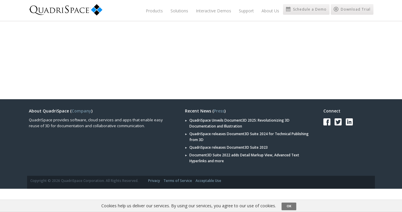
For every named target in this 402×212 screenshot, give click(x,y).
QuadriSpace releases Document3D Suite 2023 (228, 147)
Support (246, 11)
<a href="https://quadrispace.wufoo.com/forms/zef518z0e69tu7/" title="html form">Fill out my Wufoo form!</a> (113, 59)
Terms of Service (177, 180)
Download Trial (352, 9)
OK (289, 206)
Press (219, 111)
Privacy (154, 180)
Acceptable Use (208, 180)
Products (154, 11)
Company (81, 111)
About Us (270, 11)
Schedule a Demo (306, 9)
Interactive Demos (213, 11)
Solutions (179, 11)
